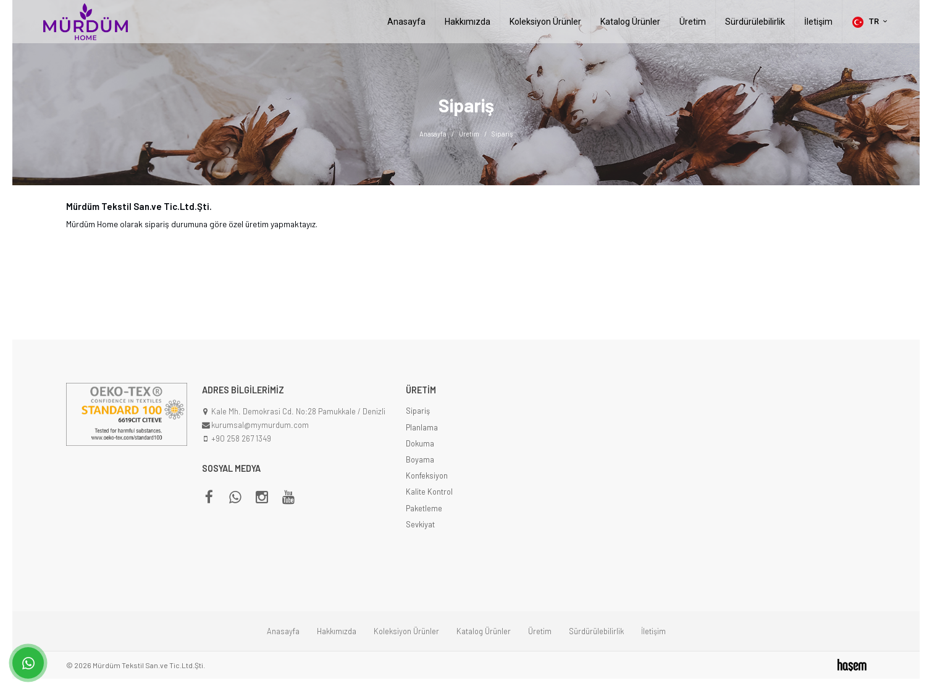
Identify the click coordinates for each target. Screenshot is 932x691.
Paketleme (424, 508)
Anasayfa (406, 22)
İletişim (818, 22)
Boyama (420, 459)
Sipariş (418, 411)
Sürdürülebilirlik (755, 22)
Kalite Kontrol (429, 491)
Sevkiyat (420, 524)
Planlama (422, 427)
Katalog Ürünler (630, 22)
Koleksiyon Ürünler (545, 22)
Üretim (692, 22)
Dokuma (420, 443)
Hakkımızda (467, 22)
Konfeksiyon (427, 475)
